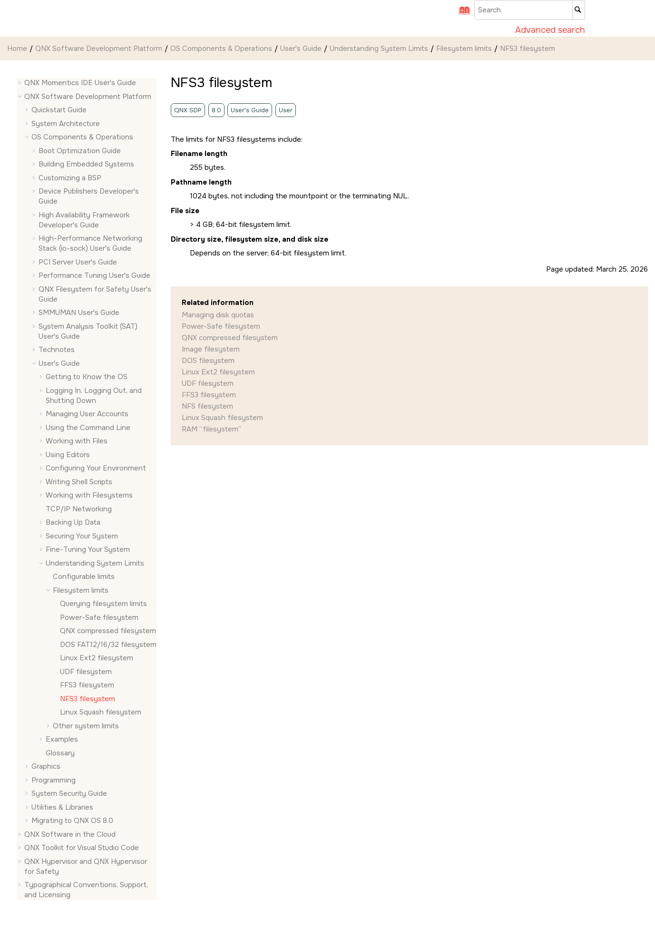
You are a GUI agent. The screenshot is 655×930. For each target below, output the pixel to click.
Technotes (57, 349)
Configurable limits (84, 576)
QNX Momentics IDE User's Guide (80, 83)
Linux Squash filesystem (100, 712)
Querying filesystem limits (103, 603)
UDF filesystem (86, 671)
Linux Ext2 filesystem (96, 658)
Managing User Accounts (87, 414)
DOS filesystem (208, 360)
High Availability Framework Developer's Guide (84, 220)
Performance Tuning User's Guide (94, 275)
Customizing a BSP (70, 178)
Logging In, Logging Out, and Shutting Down (94, 395)
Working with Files (77, 441)
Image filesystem (211, 349)
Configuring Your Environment (96, 468)
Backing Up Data (73, 522)
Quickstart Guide (59, 110)
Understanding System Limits (379, 48)
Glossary (60, 753)
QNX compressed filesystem (108, 631)
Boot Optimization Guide (80, 151)
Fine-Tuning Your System (88, 549)
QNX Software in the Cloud (70, 834)
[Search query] (529, 10)
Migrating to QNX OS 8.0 (72, 820)
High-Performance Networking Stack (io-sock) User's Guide (90, 243)
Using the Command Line (88, 427)
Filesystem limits (464, 48)
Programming (53, 780)
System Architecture (65, 123)
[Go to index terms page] (460, 14)
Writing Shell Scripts (79, 482)
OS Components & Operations (221, 48)
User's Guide (301, 48)
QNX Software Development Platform (98, 48)
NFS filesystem (207, 406)
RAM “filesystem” (211, 429)
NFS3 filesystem (527, 48)
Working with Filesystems (89, 495)
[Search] (578, 10)
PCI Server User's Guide (78, 262)
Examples (62, 739)
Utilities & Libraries (62, 807)
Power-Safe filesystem (99, 617)
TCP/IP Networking (79, 509)
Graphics (45, 766)
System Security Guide (69, 793)
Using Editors (68, 455)
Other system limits (86, 726)
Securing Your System (82, 536)
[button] (20, 83)
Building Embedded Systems (86, 164)
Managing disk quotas (218, 315)
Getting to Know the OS (86, 377)
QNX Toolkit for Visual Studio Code (81, 847)
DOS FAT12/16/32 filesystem (108, 644)
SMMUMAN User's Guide (79, 312)
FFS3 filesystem (87, 685)
